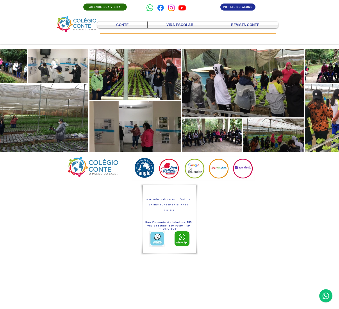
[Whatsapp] (150, 8)
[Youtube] (182, 8)
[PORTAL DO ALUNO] (237, 7)
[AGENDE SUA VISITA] (105, 7)
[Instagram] (171, 8)
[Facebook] (160, 8)
